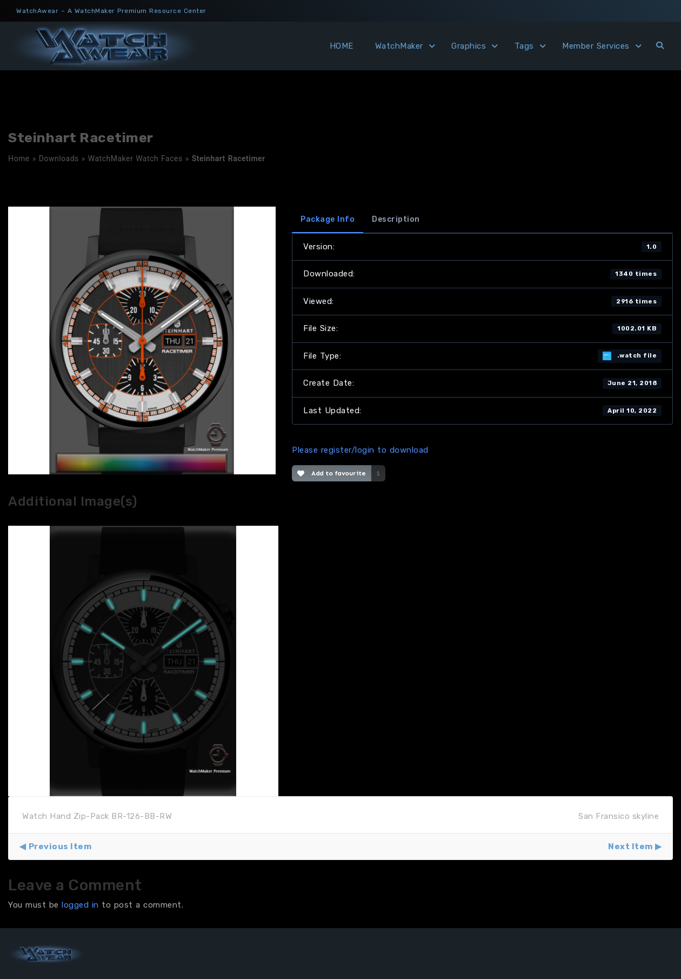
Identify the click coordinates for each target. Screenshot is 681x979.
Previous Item (60, 846)
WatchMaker (399, 46)
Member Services (596, 46)
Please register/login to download (360, 450)
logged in (80, 905)
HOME (341, 46)
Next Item (630, 846)
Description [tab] (396, 219)
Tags (524, 46)
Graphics (468, 46)
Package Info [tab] (328, 219)
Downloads (59, 158)
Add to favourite (331, 473)
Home (19, 158)
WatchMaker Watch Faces (135, 158)
